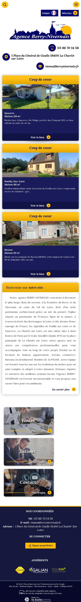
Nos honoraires (40, 586)
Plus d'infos (41, 431)
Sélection (66, 13)
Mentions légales (26, 586)
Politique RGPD (66, 586)
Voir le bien (40, 137)
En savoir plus (64, 389)
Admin (56, 586)
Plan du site (13, 586)
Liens (50, 586)
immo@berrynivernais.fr (62, 66)
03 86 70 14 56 (68, 48)
